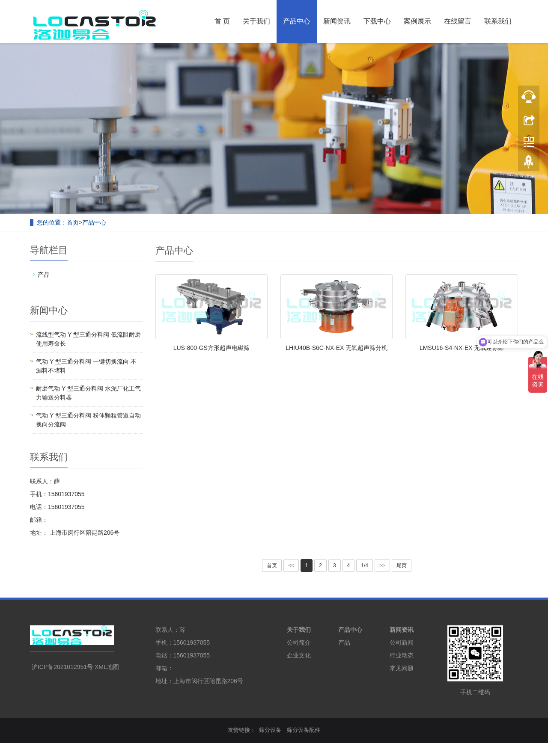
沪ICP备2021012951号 (62, 666)
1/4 (364, 565)
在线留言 (457, 21)
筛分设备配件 (303, 730)
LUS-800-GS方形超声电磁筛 (211, 347)
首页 (73, 222)
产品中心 (296, 21)
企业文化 (299, 655)
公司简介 (299, 642)
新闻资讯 (337, 21)
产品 (44, 274)
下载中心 (377, 21)
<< (291, 565)
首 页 (222, 21)
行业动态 (402, 655)
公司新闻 (402, 642)
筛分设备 (270, 730)
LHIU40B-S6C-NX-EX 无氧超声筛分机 (336, 347)
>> (382, 565)
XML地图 (107, 666)
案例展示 (417, 21)
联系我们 (498, 21)
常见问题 (402, 668)
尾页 (401, 565)
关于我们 (256, 21)
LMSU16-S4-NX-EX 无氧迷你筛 (462, 347)
